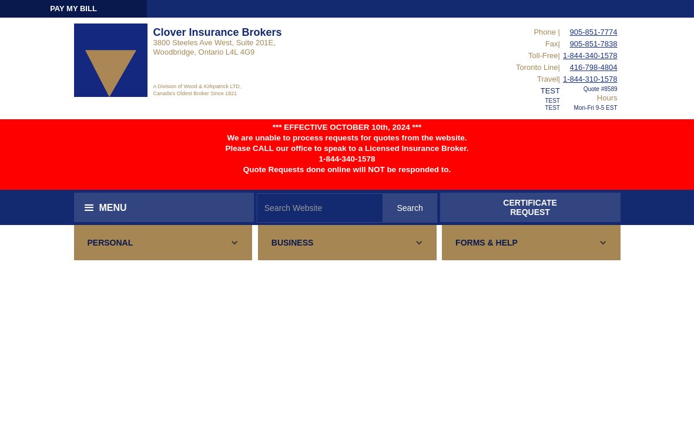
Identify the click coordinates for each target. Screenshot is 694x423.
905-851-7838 (594, 43)
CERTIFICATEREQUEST (530, 207)
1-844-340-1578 (590, 55)
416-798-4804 (594, 67)
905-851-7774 (594, 32)
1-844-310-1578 (590, 79)
